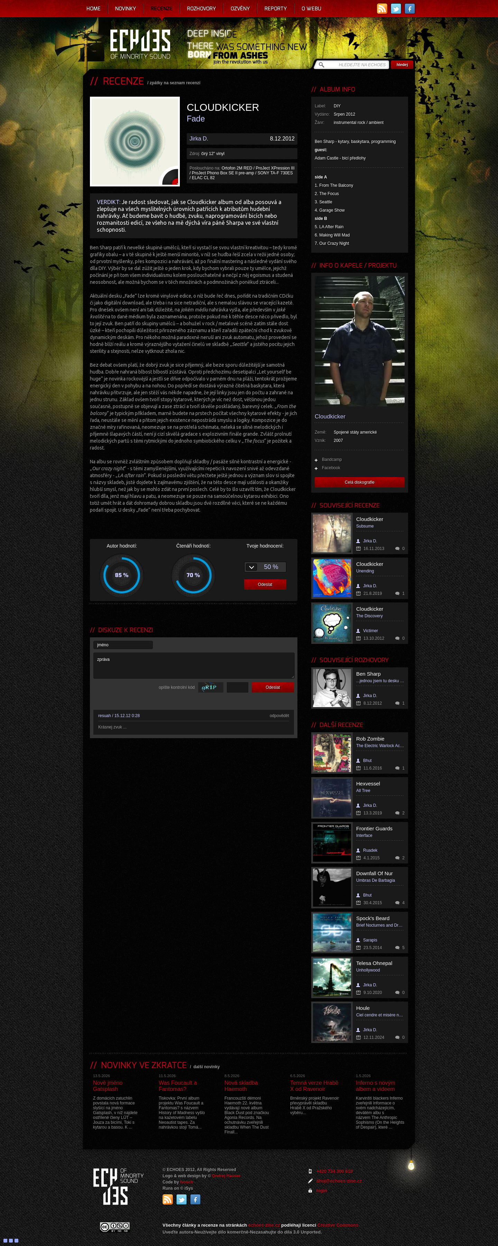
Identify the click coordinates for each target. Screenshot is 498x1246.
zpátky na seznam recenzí (175, 82)
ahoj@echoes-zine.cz (339, 1181)
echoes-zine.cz (264, 1225)
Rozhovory (201, 8)
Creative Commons (337, 1225)
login (321, 1190)
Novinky (125, 8)
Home (93, 8)
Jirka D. (199, 139)
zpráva (194, 666)
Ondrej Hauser (226, 1175)
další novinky (206, 1066)
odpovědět (279, 715)
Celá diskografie (360, 482)
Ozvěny (240, 8)
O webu (311, 8)
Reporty (276, 8)
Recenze (162, 8)
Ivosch (186, 1182)
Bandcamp (332, 459)
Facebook (331, 467)
